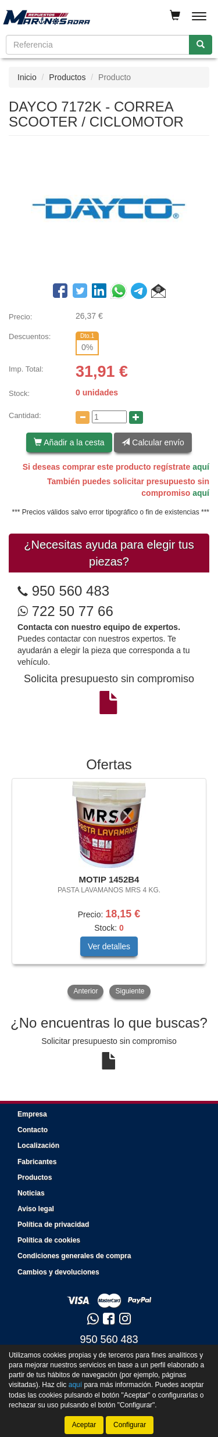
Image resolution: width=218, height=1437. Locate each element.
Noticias (31, 1193)
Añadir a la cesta (69, 442)
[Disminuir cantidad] (83, 417)
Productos (67, 77)
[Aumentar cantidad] (136, 417)
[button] (158, 292)
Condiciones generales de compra (74, 1256)
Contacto (32, 1130)
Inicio (27, 77)
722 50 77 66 (65, 611)
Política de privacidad (53, 1224)
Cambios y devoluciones (58, 1272)
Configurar (129, 1425)
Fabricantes (36, 1162)
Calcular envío (152, 442)
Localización (38, 1145)
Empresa (32, 1114)
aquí (200, 466)
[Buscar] (200, 45)
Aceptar (84, 1425)
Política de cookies (48, 1240)
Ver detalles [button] (109, 946)
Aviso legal (35, 1209)
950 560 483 (70, 591)
